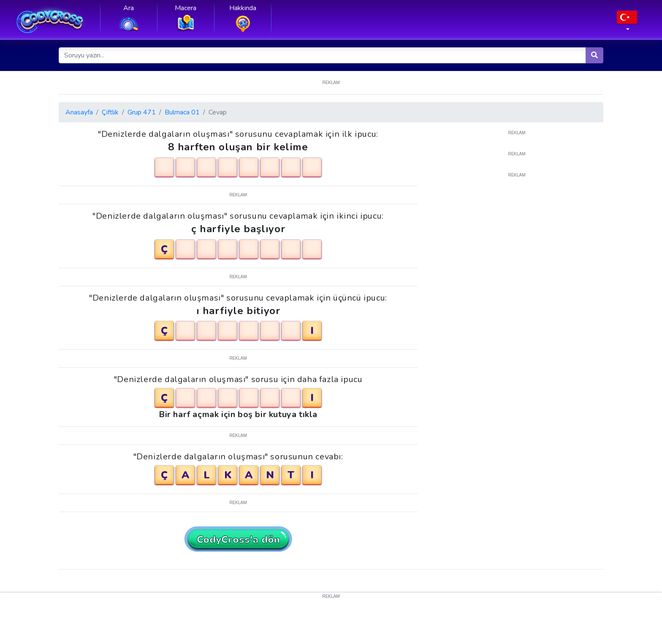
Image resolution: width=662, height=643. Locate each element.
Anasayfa (79, 112)
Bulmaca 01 (182, 112)
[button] (627, 23)
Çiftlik (110, 112)
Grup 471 (142, 112)
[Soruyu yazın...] (322, 55)
